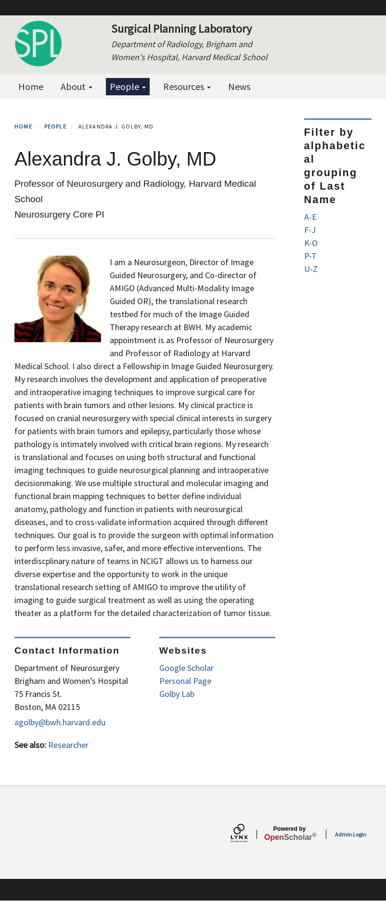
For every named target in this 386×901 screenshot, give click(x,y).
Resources (187, 86)
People (128, 86)
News (239, 86)
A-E (310, 216)
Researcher (68, 744)
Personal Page (185, 680)
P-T (310, 255)
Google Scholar (186, 667)
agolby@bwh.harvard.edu (59, 722)
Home (30, 86)
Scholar (289, 833)
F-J (310, 229)
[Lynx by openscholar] (247, 834)
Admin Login (350, 834)
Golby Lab (176, 693)
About (76, 86)
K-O (311, 242)
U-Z (311, 268)
